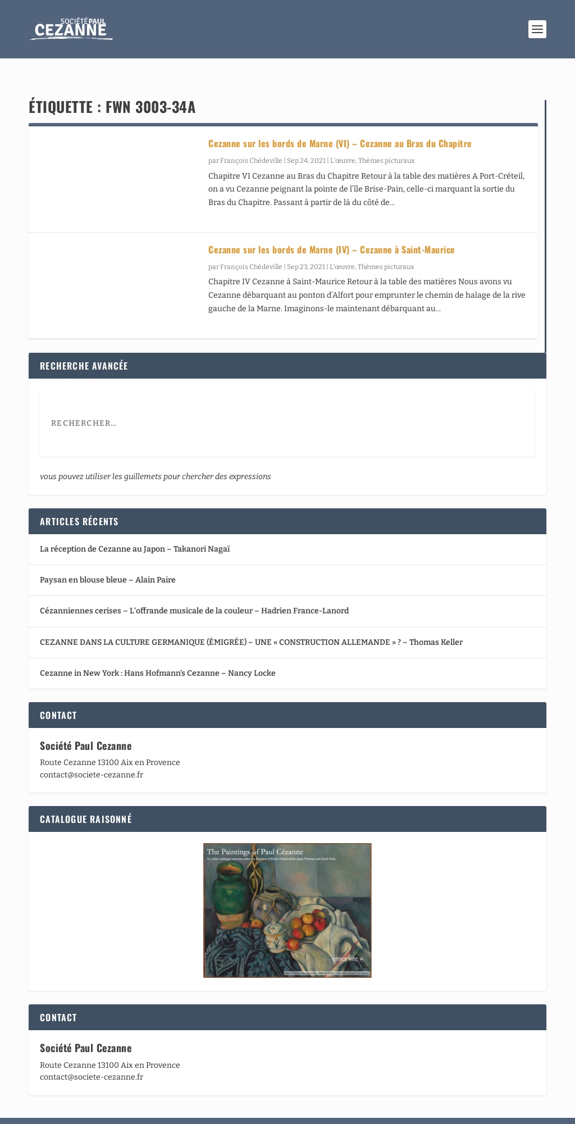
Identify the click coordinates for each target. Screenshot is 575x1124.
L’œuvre (342, 141)
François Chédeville (251, 141)
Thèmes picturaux (386, 141)
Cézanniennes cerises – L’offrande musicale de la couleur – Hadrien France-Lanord (194, 592)
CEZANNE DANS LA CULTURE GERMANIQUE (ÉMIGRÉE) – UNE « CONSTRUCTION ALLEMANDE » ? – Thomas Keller (251, 622)
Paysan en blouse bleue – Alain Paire (108, 561)
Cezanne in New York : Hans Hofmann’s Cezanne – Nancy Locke (158, 653)
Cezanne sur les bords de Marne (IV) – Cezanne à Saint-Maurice (331, 230)
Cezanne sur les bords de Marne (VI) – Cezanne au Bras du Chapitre (340, 124)
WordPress (195, 1111)
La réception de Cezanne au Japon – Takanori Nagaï (135, 530)
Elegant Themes (95, 1111)
